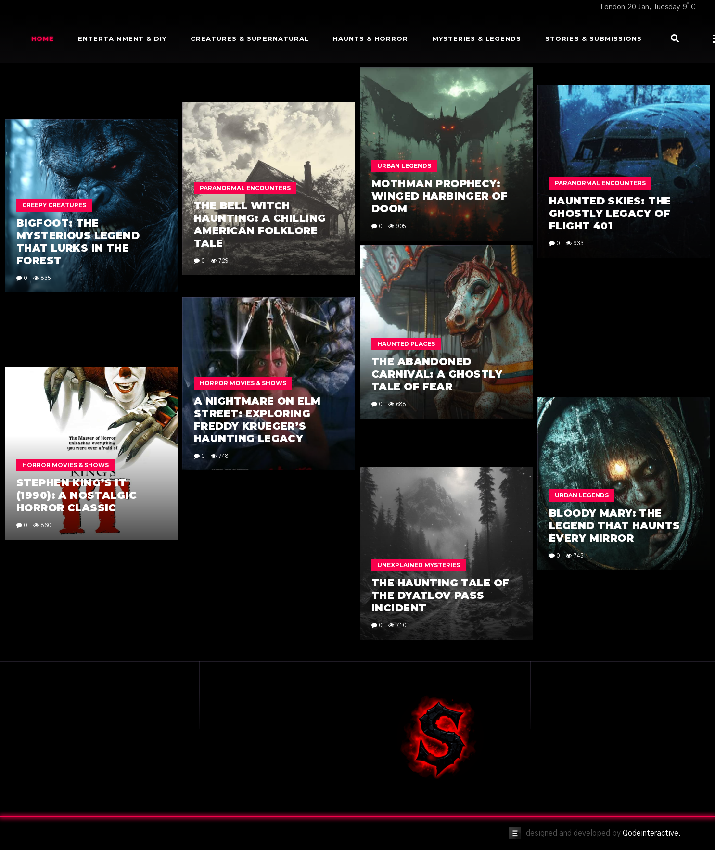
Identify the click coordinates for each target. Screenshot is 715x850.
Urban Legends (404, 165)
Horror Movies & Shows (243, 498)
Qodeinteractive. (652, 833)
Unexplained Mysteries (418, 489)
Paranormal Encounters (600, 317)
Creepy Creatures (54, 205)
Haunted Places (406, 387)
